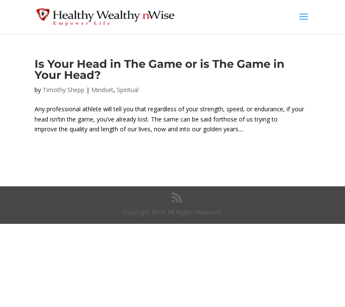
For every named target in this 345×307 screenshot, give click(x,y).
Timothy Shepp (63, 90)
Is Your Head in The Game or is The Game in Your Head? (159, 69)
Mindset (102, 90)
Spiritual (128, 90)
